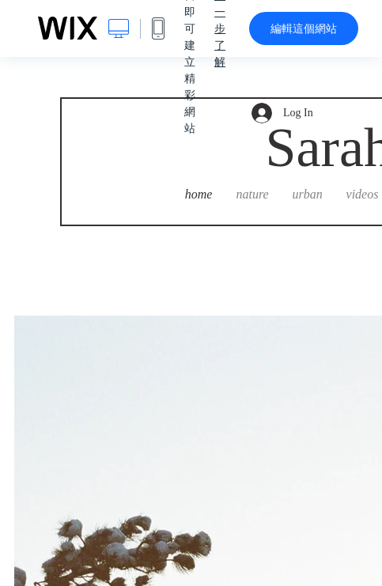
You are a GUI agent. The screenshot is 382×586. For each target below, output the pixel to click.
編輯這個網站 (303, 28)
